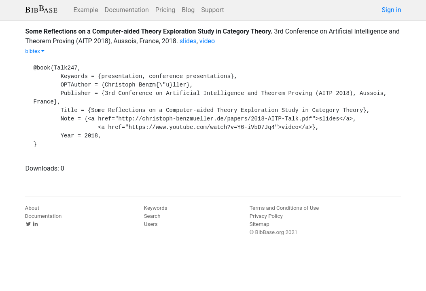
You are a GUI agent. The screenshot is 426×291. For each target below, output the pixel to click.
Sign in (391, 10)
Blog (188, 10)
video (207, 41)
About (32, 208)
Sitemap (259, 224)
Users (151, 224)
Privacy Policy (266, 216)
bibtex (35, 51)
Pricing (165, 10)
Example (86, 10)
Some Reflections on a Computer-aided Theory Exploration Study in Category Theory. (149, 31)
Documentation (127, 10)
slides (188, 41)
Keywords (155, 208)
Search (152, 216)
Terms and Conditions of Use (284, 208)
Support (212, 10)
